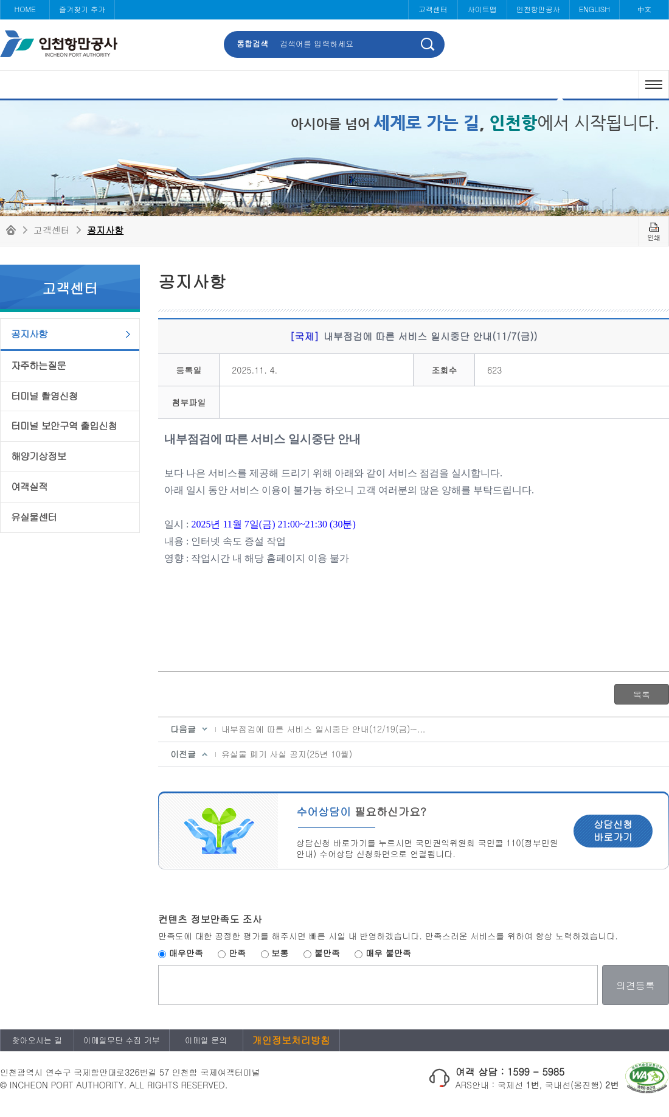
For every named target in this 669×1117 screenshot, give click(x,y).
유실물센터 (34, 517)
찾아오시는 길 (37, 1040)
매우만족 (186, 953)
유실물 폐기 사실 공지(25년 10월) (286, 754)
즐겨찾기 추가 (82, 9)
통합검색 (252, 43)
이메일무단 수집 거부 (121, 1040)
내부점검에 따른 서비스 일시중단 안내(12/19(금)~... (323, 729)
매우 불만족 (388, 953)
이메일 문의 (206, 1040)
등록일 (188, 370)
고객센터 (433, 9)
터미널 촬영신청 (44, 396)
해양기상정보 (38, 456)
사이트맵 (482, 9)
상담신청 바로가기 (613, 830)
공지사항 (105, 229)
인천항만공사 (538, 9)
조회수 (444, 370)
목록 (641, 694)
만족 (237, 953)
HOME (24, 9)
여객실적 (29, 486)
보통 (279, 953)
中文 (644, 9)
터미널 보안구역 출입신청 (64, 426)
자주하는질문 (38, 365)
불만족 (327, 953)
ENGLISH (594, 9)
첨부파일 (189, 402)
